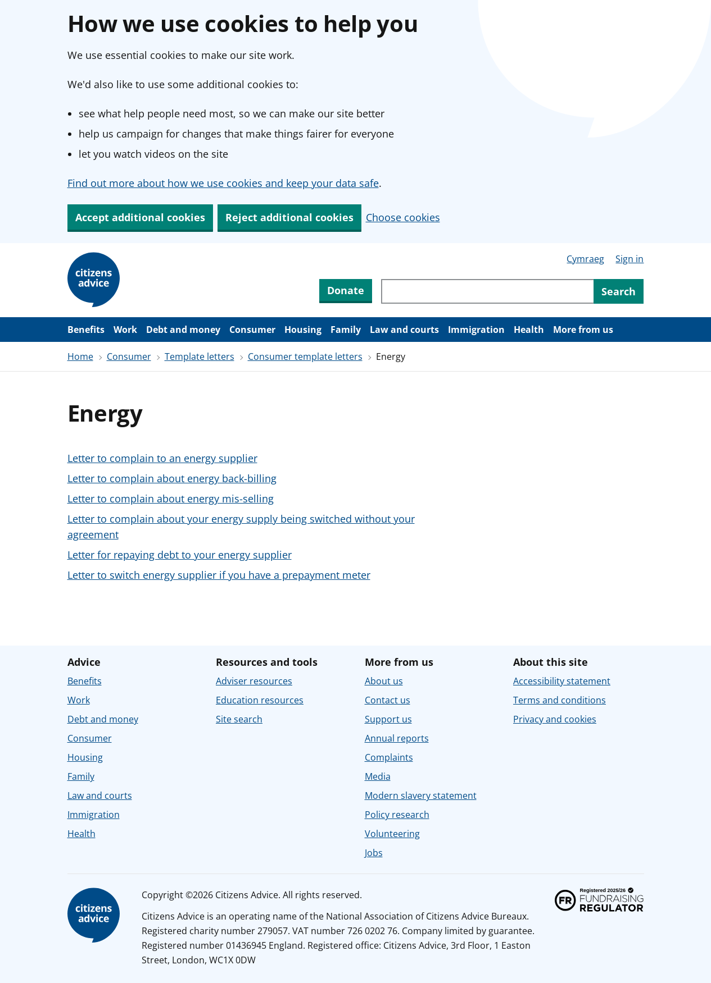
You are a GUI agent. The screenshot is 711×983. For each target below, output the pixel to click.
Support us (388, 719)
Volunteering (392, 833)
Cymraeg (585, 259)
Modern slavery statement (421, 795)
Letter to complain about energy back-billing (172, 478)
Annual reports (397, 738)
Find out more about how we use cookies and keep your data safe (223, 183)
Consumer (252, 329)
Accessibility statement (561, 681)
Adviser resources (254, 681)
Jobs (374, 853)
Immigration (476, 329)
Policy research (397, 814)
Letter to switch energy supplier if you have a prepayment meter (218, 575)
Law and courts (404, 329)
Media (378, 776)
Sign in (629, 259)
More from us (583, 329)
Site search (239, 719)
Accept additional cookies (140, 217)
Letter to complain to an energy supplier (162, 458)
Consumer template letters (305, 356)
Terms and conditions (559, 700)
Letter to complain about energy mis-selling (170, 498)
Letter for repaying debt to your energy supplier (179, 554)
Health (529, 329)
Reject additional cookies (289, 217)
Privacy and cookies (554, 719)
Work (125, 329)
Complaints (389, 757)
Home (80, 356)
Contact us (387, 700)
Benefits (86, 329)
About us (384, 681)
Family (345, 329)
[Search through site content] (487, 291)
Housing (302, 329)
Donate (345, 290)
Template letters (199, 356)
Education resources (260, 700)
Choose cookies (403, 217)
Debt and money (183, 329)
